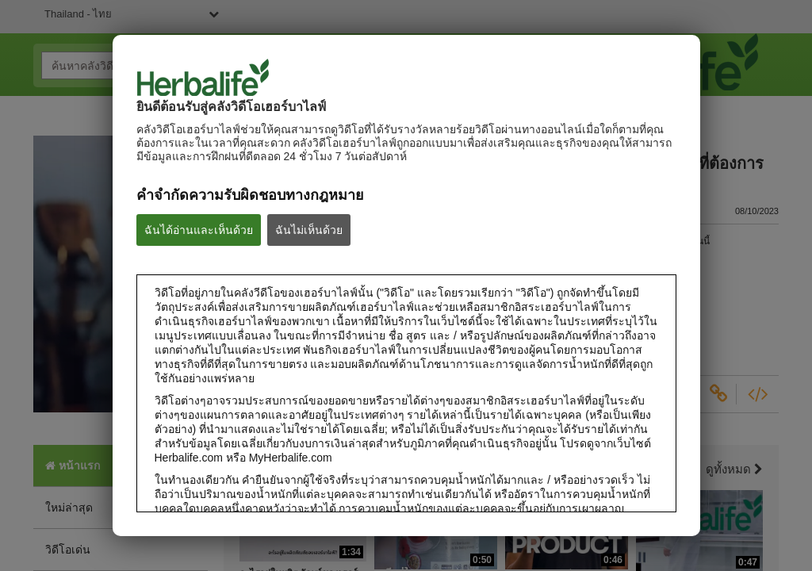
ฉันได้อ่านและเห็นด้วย (198, 230)
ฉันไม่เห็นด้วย (309, 230)
